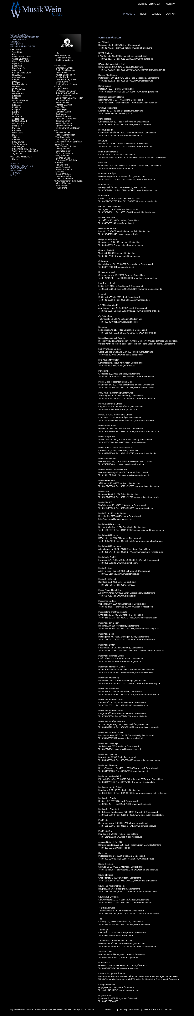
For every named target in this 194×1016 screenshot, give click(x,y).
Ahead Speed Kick (21, 61)
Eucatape (16, 96)
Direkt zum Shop (63, 58)
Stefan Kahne (61, 82)
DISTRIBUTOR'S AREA (148, 4)
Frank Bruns (61, 188)
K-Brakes (16, 105)
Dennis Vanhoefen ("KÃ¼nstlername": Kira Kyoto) (68, 179)
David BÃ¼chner (63, 174)
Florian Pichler (62, 102)
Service (156, 14)
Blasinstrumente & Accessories (21, 167)
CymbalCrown (18, 77)
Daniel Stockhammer (65, 70)
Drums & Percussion (22, 46)
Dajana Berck (61, 88)
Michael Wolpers (63, 183)
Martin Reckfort (62, 167)
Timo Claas (60, 107)
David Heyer (61, 109)
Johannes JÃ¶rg (63, 176)
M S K (13, 175)
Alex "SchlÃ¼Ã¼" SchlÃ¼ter (69, 142)
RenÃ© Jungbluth (63, 116)
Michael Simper (62, 132)
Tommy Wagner (62, 148)
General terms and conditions (159, 1009)
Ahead (15, 54)
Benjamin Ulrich (62, 121)
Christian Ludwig (63, 100)
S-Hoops (16, 137)
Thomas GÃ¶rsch (63, 105)
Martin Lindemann (63, 123)
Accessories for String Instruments (24, 38)
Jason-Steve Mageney (65, 118)
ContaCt (171, 14)
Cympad (16, 79)
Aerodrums (17, 52)
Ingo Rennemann (63, 125)
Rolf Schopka (61, 165)
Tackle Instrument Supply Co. (26, 151)
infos (57, 53)
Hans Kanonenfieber (65, 135)
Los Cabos (17, 116)
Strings (15, 42)
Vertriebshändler (62, 55)
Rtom (14, 135)
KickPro (15, 112)
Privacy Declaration (129, 1009)
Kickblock (16, 107)
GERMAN (171, 4)
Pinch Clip (17, 126)
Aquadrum (17, 63)
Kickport (16, 109)
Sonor (15, 159)
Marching (16, 170)
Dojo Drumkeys (19, 84)
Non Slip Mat (18, 123)
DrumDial (16, 86)
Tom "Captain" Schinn (65, 146)
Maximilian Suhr (62, 151)
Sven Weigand (62, 185)
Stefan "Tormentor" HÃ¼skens (63, 170)
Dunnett (16, 91)
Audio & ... (15, 163)
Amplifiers (16, 44)
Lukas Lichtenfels (63, 95)
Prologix (16, 128)
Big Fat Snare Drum (21, 73)
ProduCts (129, 14)
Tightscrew (17, 153)
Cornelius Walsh (63, 112)
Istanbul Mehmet (20, 100)
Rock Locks (17, 132)
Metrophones (18, 119)
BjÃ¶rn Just (60, 114)
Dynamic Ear (18, 93)
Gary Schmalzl (62, 155)
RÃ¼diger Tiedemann (65, 91)
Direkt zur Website (64, 60)
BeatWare (17, 70)
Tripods (15, 173)
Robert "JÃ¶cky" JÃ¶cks (66, 93)
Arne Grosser (61, 144)
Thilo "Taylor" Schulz (65, 139)
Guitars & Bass (19, 35)
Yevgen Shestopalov (65, 75)
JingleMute (17, 103)
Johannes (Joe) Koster (66, 79)
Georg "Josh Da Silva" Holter (69, 98)
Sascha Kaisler (62, 77)
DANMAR (16, 82)
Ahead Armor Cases (21, 56)
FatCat (15, 98)
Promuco (16, 130)
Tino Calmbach (62, 137)
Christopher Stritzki (64, 68)
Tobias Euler (61, 72)
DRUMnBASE (18, 89)
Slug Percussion (20, 144)
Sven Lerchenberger (65, 153)
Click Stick (17, 75)
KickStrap (16, 114)
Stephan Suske (62, 158)
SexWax (16, 139)
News (143, 14)
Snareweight (18, 146)
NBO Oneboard (19, 121)
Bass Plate (17, 66)
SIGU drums (18, 142)
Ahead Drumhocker (21, 59)
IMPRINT (108, 1009)
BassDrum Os (18, 68)
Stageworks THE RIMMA (24, 149)
